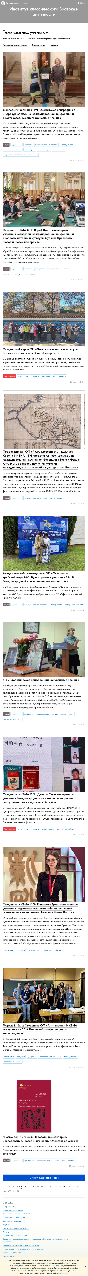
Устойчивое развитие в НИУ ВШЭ (16, 1214)
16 (68, 1186)
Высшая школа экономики (17, 3)
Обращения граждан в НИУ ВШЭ (16, 1228)
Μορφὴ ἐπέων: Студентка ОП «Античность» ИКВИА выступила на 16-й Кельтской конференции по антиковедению (40, 1029)
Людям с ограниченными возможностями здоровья (23, 1249)
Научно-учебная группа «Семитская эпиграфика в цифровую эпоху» (21, 154)
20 (9, 1190)
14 (60, 1186)
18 (77, 1186)
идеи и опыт (17, 144)
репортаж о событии (13, 149)
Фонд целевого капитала (13, 1232)
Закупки (6, 1224)
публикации (29, 1160)
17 (73, 1186)
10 (42, 1186)
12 (51, 1186)
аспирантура (58, 149)
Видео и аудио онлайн (13, 38)
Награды (54, 45)
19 (5, 1190)
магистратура (44, 149)
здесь (16, 1266)
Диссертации (38, 45)
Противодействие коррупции (15, 1235)
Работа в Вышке (9, 1256)
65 (18, 1190)
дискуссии (39, 268)
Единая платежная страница (14, 1252)
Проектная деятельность (15, 45)
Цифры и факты (9, 1207)
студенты (28, 144)
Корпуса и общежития (12, 1221)
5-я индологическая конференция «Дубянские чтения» (41, 680)
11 (46, 1186)
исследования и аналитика (46, 144)
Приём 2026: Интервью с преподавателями (49, 38)
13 (55, 1186)
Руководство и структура (13, 1210)
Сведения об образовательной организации (21, 1245)
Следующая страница (44, 1178)
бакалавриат (30, 149)
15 (64, 1186)
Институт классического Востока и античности (44, 11)
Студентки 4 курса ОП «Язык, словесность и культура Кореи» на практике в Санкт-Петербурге (40, 351)
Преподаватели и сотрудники (14, 1217)
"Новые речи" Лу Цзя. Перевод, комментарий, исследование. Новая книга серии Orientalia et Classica (40, 1139)
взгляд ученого (67, 144)
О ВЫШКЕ (8, 1202)
